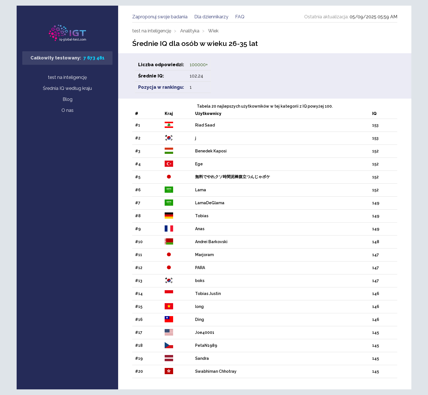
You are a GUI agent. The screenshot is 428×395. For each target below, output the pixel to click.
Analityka (189, 31)
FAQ (239, 16)
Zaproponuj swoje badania (159, 16)
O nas (67, 110)
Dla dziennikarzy (211, 16)
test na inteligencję (67, 77)
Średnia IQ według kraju (67, 88)
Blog (67, 99)
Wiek (213, 31)
